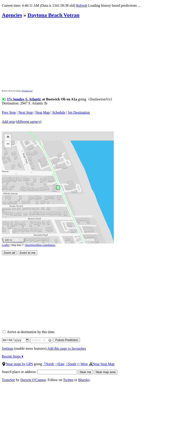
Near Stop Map (102, 364)
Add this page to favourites (66, 348)
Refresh (81, 5)
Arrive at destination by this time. (29, 332)
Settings (7, 348)
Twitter (68, 380)
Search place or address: (39, 372)
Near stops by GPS (17, 364)
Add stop (8, 122)
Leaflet (5, 245)
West (82, 364)
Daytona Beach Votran (54, 15)
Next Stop (25, 112)
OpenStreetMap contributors (40, 245)
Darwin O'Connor (33, 380)
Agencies (12, 15)
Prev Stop (9, 112)
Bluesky (84, 380)
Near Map (42, 112)
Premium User (27, 91)
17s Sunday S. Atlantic (24, 99)
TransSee (8, 380)
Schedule (58, 112)
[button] (58, 187)
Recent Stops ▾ (12, 356)
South (70, 364)
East (59, 364)
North (48, 364)
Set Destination (79, 112)
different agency (28, 122)
